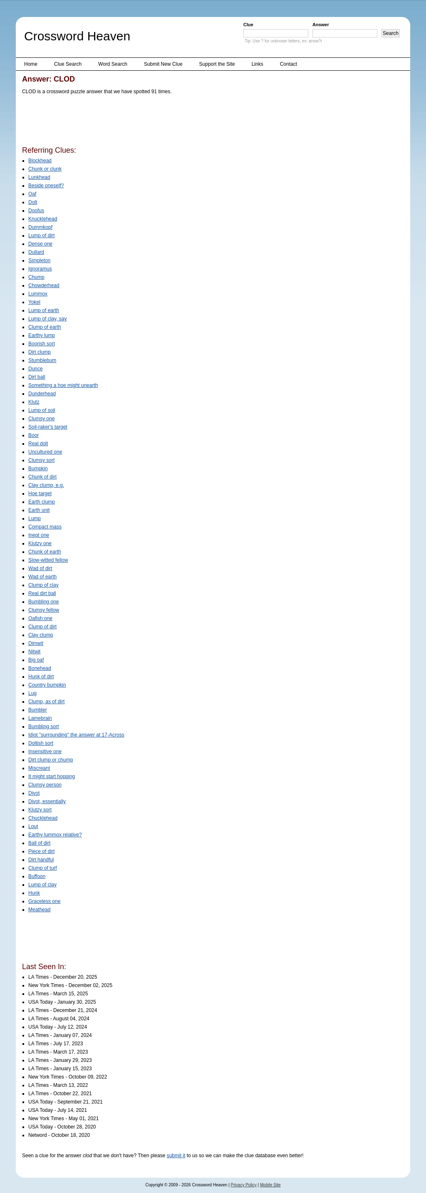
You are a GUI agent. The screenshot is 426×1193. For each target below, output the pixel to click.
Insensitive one (45, 751)
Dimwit (35, 643)
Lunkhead (39, 177)
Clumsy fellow (43, 610)
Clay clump (40, 635)
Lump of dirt (41, 235)
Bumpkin (38, 468)
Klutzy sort (40, 810)
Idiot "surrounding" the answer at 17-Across (76, 735)
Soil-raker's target (47, 427)
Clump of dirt (42, 627)
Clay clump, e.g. (46, 485)
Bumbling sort (43, 726)
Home (30, 64)
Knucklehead (42, 219)
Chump (36, 277)
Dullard (36, 252)
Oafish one (40, 618)
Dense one (40, 244)
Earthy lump (41, 335)
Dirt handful (41, 860)
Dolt (32, 202)
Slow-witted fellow (48, 560)
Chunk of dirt (42, 477)
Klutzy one (40, 543)
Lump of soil (41, 410)
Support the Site (217, 64)
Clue (248, 24)
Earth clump (41, 502)
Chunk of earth (44, 552)
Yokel (34, 302)
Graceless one (44, 901)
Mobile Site (270, 1185)
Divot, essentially (47, 801)
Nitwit (34, 652)
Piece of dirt (41, 851)
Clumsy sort (41, 460)
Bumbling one (43, 602)
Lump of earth (43, 310)
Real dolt (38, 443)
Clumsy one (41, 419)
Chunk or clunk (45, 169)
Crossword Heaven (77, 36)
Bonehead (39, 668)
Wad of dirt (40, 568)
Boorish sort (41, 344)
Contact (288, 64)
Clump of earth (44, 327)
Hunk (34, 893)
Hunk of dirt (41, 677)
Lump (34, 518)
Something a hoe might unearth (63, 385)
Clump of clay (43, 585)
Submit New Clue (163, 64)
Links (257, 64)
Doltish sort (40, 743)
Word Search (112, 64)
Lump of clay (42, 885)
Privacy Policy (244, 1185)
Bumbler (37, 710)
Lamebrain (40, 718)
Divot (34, 793)
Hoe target (40, 493)
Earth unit (39, 510)
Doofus (36, 210)
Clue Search (68, 64)
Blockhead (40, 161)
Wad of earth (42, 577)
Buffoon (36, 876)
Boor (33, 435)
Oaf (32, 194)
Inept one (38, 535)
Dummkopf (40, 227)
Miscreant (39, 768)
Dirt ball (36, 377)
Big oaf (36, 660)
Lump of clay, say (47, 319)
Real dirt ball (42, 593)
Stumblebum (42, 360)
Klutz (34, 402)
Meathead (39, 910)
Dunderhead (42, 394)
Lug (32, 693)
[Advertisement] (173, 122)
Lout (33, 826)
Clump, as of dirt (46, 701)
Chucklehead (42, 818)
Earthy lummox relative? (55, 835)
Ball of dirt (39, 843)
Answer (320, 24)
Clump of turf (42, 868)
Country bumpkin (47, 685)
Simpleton (39, 260)
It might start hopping (51, 776)
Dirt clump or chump (50, 760)
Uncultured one (45, 452)
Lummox (37, 294)
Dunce (35, 369)
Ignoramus (40, 269)
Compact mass (45, 527)
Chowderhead (43, 285)
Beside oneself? (46, 185)
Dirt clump (39, 352)
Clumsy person (45, 785)
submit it (176, 1155)
